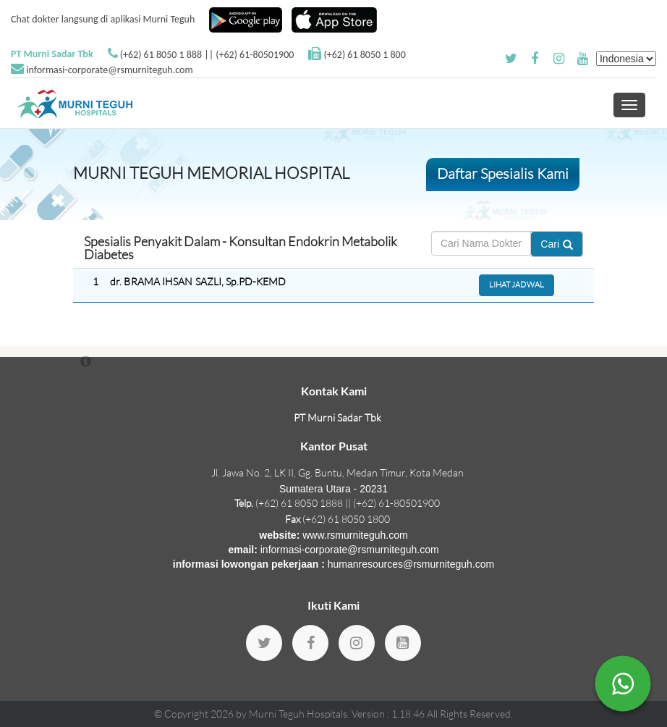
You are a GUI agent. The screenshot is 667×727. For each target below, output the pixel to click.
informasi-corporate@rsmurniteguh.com (109, 70)
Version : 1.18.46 (389, 713)
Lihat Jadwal (516, 285)
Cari (556, 244)
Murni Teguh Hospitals (298, 713)
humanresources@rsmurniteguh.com (411, 564)
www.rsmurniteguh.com (355, 535)
